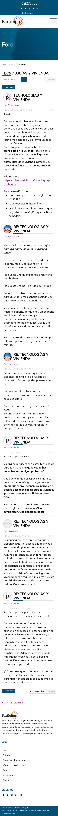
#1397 (51, 536)
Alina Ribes (13, 105)
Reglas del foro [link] (9, 813)
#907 (51, 110)
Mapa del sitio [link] (7, 810)
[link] (21, 8)
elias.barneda (14, 236)
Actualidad (8, 775)
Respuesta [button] (8, 87)
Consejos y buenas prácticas (17, 760)
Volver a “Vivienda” (12, 702)
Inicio (4, 64)
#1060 (51, 452)
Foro (5, 770)
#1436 (51, 608)
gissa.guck (13, 531)
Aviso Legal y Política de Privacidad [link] (27, 810)
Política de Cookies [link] (48, 810)
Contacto (7, 780)
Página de (39, 691)
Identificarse (27, 13)
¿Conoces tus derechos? (14, 765)
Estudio (6, 755)
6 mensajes (50, 79)
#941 (51, 369)
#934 (51, 241)
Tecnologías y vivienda (25, 73)
